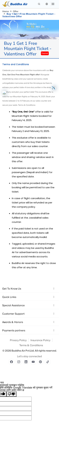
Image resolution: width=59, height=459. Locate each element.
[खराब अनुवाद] (11, 394)
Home (5, 11)
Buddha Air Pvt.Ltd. (22, 350)
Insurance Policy (40, 340)
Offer (15, 11)
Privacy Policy (18, 340)
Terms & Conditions (31, 345)
